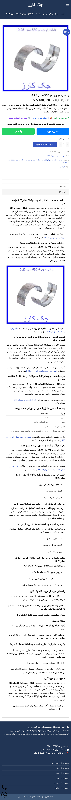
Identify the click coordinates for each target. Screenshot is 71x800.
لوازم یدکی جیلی (62, 773)
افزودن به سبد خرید (45, 144)
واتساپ (18, 131)
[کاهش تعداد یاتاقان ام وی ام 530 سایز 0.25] (67, 144)
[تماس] (4, 788)
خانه (63, 14)
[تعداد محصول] (64, 144)
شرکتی (62, 167)
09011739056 (53, 746)
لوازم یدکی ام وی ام (60, 763)
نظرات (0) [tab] (63, 192)
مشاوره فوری (53, 131)
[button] (67, 4)
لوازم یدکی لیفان (61, 783)
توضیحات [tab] (63, 186)
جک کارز (35, 4)
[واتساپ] (4, 795)
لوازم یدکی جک (62, 768)
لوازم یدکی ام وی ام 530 (47, 14)
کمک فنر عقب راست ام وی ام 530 (41, 371)
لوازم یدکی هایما (62, 788)
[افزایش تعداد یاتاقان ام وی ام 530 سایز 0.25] (60, 144)
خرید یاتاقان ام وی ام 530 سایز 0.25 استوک (46, 160)
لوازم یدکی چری (62, 778)
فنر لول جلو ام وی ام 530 (25, 400)
